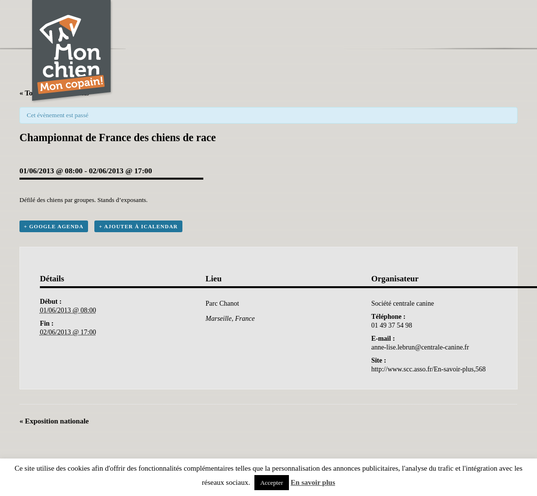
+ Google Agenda (54, 226)
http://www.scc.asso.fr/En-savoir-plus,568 (428, 369)
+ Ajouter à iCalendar (138, 226)
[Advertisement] (330, 22)
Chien (72, 52)
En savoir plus (313, 482)
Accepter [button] (271, 482)
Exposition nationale (54, 421)
